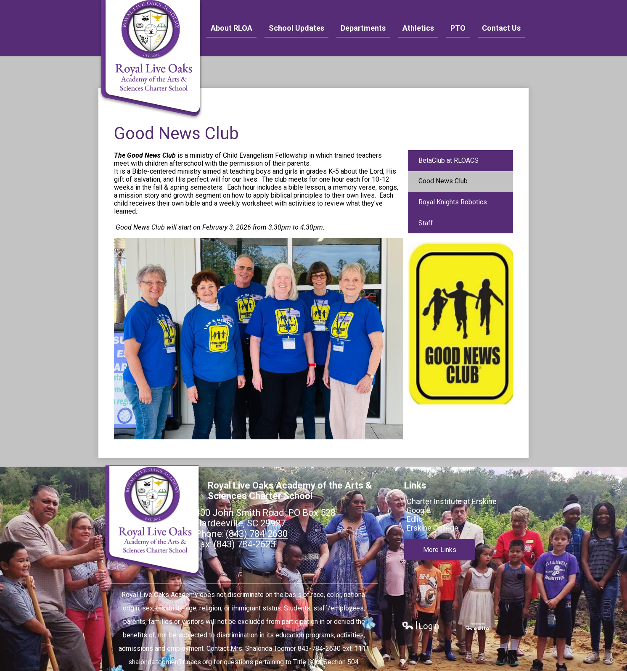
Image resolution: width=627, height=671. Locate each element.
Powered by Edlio (478, 626)
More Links (439, 550)
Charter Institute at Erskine (452, 501)
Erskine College (432, 527)
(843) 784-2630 (257, 533)
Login (420, 626)
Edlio (415, 519)
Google (418, 510)
